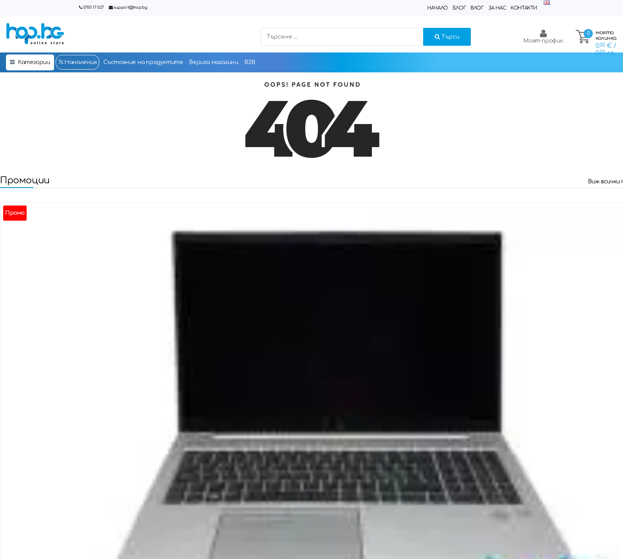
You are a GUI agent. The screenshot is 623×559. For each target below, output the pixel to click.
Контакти (524, 8)
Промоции (25, 180)
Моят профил (543, 36)
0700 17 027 (93, 7)
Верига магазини (213, 62)
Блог (459, 8)
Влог (476, 8)
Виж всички (605, 181)
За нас (497, 8)
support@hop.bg (130, 7)
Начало (437, 8)
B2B (249, 62)
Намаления (77, 62)
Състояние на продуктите (143, 62)
